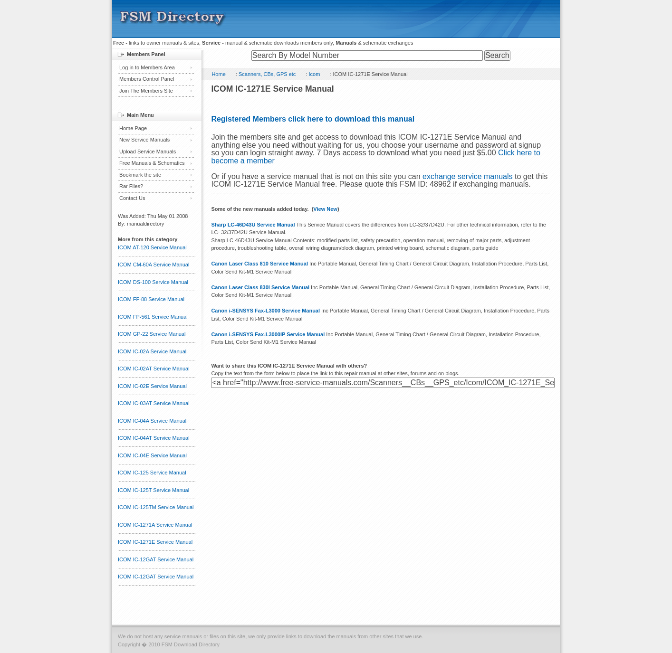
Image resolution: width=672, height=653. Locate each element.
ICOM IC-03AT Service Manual (154, 403)
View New (325, 209)
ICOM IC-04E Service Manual (152, 455)
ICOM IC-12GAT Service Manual (155, 559)
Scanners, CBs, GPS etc (267, 74)
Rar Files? (131, 186)
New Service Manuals (144, 139)
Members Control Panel (146, 79)
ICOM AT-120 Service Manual (152, 247)
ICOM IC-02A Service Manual (152, 351)
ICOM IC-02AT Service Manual (154, 368)
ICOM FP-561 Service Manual (153, 317)
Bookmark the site (140, 175)
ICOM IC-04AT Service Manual (154, 438)
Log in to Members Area (147, 67)
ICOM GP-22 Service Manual (151, 334)
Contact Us (132, 198)
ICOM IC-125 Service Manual (152, 472)
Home (218, 74)
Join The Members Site (146, 91)
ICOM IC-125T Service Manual (153, 490)
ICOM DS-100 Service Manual (153, 282)
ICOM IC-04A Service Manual (152, 421)
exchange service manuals (467, 176)
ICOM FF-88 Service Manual (151, 299)
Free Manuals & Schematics (152, 163)
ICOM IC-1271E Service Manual (155, 542)
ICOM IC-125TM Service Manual (156, 507)
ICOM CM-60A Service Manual (153, 264)
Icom (314, 74)
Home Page (133, 128)
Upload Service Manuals (147, 151)
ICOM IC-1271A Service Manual (155, 525)
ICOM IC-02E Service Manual (152, 386)
